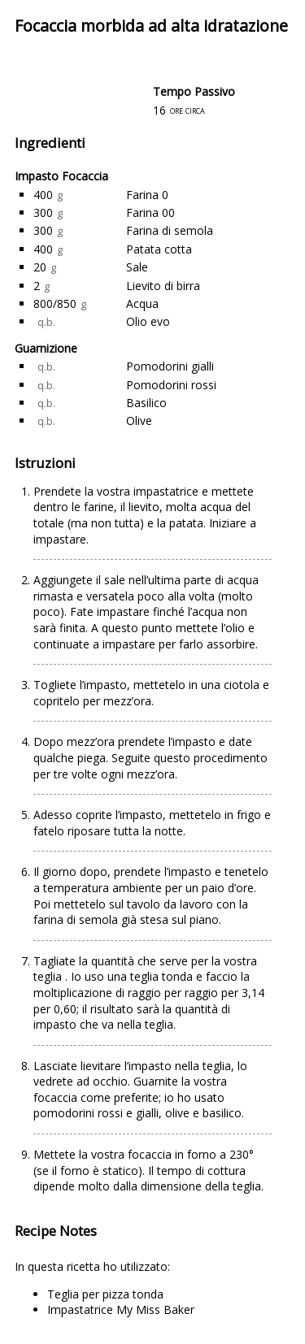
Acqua (142, 303)
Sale (137, 267)
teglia (49, 976)
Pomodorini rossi (171, 384)
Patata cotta (159, 249)
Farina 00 (150, 212)
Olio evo (148, 321)
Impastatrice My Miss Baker (120, 1309)
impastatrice (167, 491)
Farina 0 (147, 194)
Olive (139, 420)
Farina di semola (169, 230)
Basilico (146, 402)
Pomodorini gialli (170, 366)
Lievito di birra (163, 285)
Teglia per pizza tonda (105, 1294)
